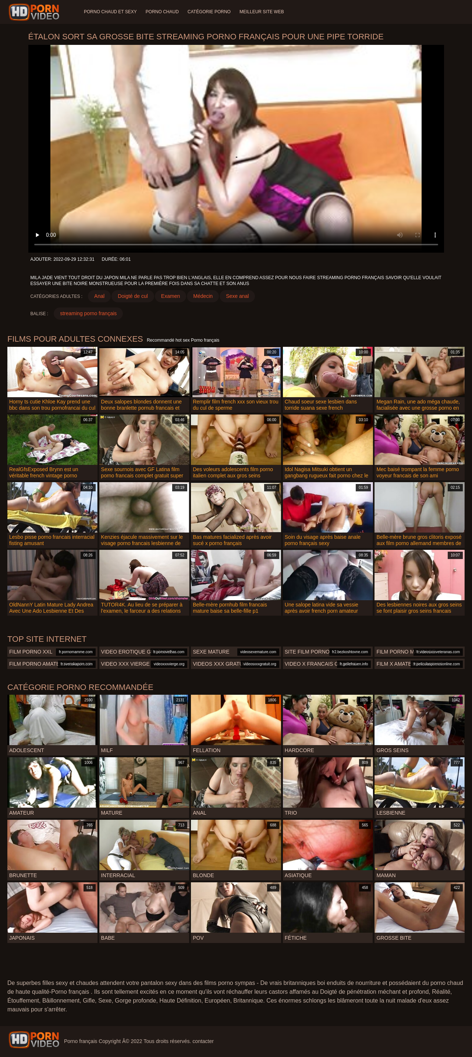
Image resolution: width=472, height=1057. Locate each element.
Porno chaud (162, 11)
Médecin (203, 296)
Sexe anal (237, 296)
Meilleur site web (261, 11)
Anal (99, 296)
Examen (170, 296)
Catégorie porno (209, 11)
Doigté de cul (133, 296)
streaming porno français (88, 313)
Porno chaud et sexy (110, 11)
